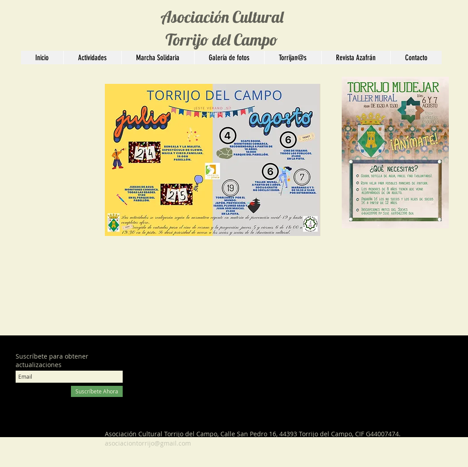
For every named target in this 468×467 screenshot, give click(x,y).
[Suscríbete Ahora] (97, 391)
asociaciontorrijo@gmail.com (148, 443)
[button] (92, 57)
